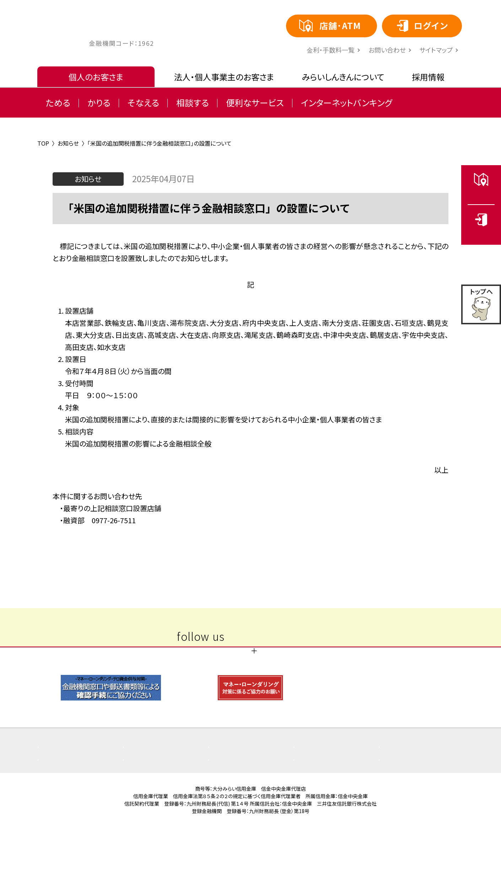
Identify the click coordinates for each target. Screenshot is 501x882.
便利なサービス (255, 102)
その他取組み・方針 (75, 803)
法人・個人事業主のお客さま (224, 77)
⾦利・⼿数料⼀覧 (331, 50)
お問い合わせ (387, 50)
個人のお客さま (96, 77)
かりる (99, 102)
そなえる (143, 102)
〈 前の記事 (171, 544)
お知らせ (231, 791)
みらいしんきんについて (343, 77)
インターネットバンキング (346, 102)
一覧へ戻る (250, 544)
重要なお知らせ (155, 791)
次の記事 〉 (329, 544)
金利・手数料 (151, 803)
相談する (192, 102)
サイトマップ (436, 50)
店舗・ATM (404, 791)
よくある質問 (66, 791)
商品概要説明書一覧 (333, 791)
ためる (58, 102)
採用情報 (428, 77)
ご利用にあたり (240, 803)
